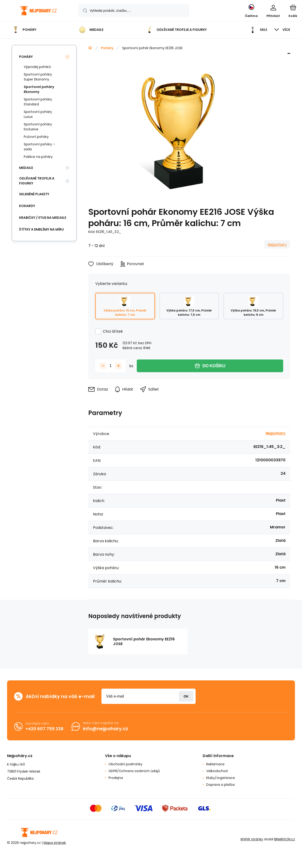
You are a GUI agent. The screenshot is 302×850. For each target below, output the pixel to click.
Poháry (107, 48)
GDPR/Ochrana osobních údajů (134, 771)
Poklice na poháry (38, 156)
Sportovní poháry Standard (38, 102)
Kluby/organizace (220, 777)
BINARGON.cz (284, 839)
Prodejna (116, 777)
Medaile (26, 167)
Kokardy (27, 206)
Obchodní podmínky (125, 764)
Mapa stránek (55, 842)
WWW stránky (251, 839)
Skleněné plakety (34, 194)
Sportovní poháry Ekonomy (39, 89)
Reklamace (215, 764)
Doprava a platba (220, 784)
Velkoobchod (217, 771)
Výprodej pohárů (37, 66)
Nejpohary (277, 244)
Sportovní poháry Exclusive (38, 127)
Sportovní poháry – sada (39, 147)
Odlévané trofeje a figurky (36, 181)
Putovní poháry (36, 136)
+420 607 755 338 (44, 729)
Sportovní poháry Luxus (38, 114)
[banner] (38, 11)
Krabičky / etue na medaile (42, 217)
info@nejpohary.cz (105, 728)
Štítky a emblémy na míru (41, 229)
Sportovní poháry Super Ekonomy (38, 77)
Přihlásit (186, 696)
